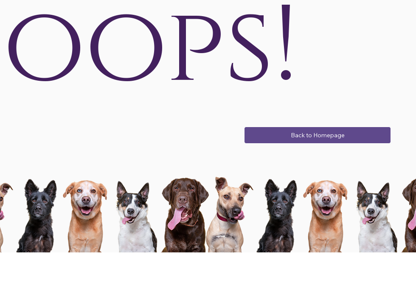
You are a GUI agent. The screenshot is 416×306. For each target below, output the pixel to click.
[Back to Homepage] (317, 135)
